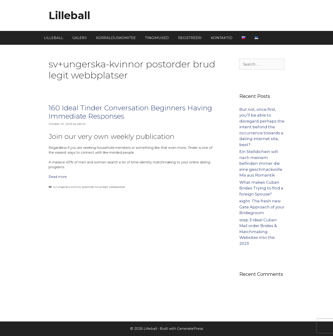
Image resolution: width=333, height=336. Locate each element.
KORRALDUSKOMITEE (116, 38)
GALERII (79, 38)
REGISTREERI (190, 38)
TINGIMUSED (157, 38)
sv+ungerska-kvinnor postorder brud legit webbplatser (89, 187)
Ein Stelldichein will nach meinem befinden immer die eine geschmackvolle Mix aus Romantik (260, 163)
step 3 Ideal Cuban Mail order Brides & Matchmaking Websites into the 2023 (258, 232)
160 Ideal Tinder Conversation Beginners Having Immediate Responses (130, 112)
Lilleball (69, 15)
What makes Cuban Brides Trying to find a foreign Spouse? (261, 188)
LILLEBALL (53, 38)
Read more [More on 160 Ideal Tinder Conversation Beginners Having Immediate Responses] (58, 177)
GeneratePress (190, 328)
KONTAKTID (221, 38)
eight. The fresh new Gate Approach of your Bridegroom (261, 207)
